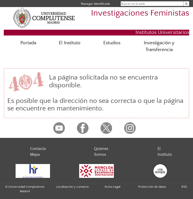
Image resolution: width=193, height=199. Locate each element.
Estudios (111, 43)
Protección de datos (152, 186)
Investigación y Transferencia (159, 46)
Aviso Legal (112, 186)
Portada (28, 43)
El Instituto (69, 43)
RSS (184, 186)
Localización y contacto (72, 186)
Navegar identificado (95, 4)
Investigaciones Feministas (140, 13)
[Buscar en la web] (186, 3)
